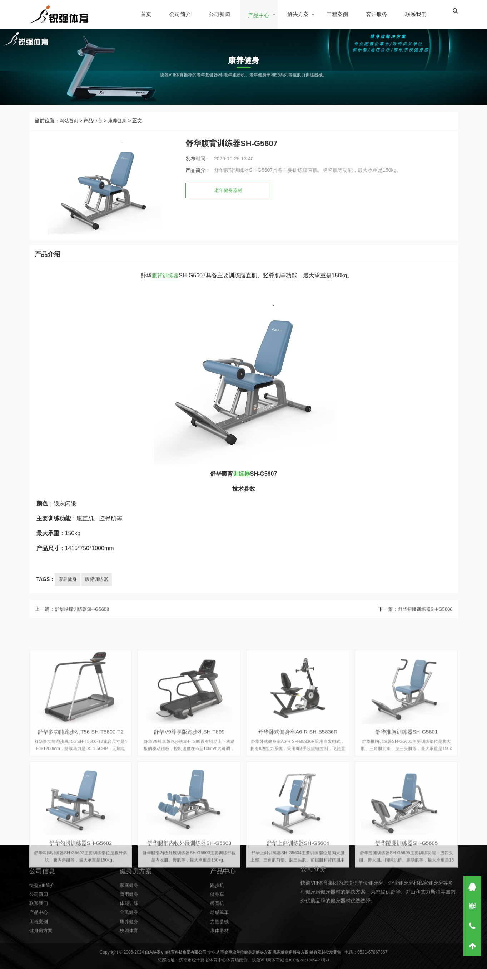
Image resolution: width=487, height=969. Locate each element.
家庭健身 (130, 927)
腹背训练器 (165, 289)
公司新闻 (220, 14)
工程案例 (338, 14)
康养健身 (121, 126)
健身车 (217, 936)
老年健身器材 (229, 195)
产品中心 (259, 15)
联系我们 (416, 14)
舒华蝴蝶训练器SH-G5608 (84, 620)
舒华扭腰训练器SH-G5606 (423, 620)
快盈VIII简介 (43, 927)
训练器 (241, 487)
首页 (146, 14)
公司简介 (181, 14)
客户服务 (377, 14)
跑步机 (217, 927)
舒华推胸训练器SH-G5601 (406, 935)
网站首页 (70, 126)
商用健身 (130, 936)
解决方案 (298, 14)
